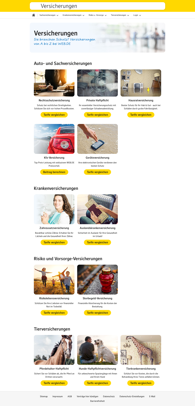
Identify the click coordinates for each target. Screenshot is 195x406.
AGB (70, 396)
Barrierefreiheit (97, 401)
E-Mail (152, 396)
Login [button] (137, 15)
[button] (54, 114)
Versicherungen (59, 6)
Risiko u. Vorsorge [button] (98, 15)
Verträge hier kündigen (87, 396)
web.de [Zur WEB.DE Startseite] (36, 6)
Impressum (58, 396)
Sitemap (44, 396)
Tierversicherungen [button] (120, 15)
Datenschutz (109, 396)
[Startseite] (33, 15)
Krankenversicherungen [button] (74, 15)
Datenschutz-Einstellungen (132, 396)
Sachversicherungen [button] (49, 15)
